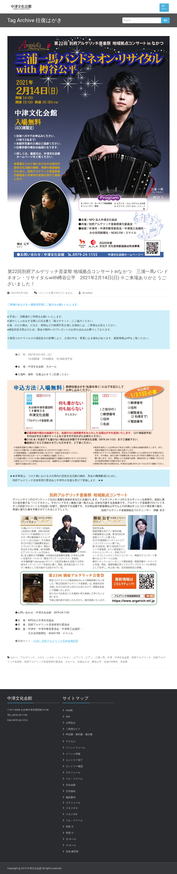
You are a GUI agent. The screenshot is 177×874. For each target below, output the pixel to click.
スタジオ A (72, 808)
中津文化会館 (122, 657)
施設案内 (71, 797)
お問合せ (71, 722)
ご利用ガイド (73, 729)
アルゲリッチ (27, 657)
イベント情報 (73, 753)
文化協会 (71, 791)
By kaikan (87, 292)
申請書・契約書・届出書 (79, 734)
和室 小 (70, 832)
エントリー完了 (74, 760)
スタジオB (71, 814)
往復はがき (83, 661)
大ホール (70, 661)
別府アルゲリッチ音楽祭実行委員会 (43, 661)
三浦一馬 (100, 657)
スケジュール (73, 772)
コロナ (40, 657)
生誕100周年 (111, 661)
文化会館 (71, 784)
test (68, 716)
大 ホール (71, 839)
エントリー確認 (74, 766)
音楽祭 (124, 661)
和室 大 (70, 826)
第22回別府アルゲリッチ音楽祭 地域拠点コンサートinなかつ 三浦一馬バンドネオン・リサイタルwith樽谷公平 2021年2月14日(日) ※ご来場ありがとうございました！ (87, 277)
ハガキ (50, 657)
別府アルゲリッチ (141, 657)
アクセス (71, 741)
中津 (109, 657)
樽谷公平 (97, 661)
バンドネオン (64, 657)
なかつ (14, 657)
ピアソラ (78, 657)
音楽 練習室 (72, 851)
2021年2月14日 (19, 292)
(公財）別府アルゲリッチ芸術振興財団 (55, 641)
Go (165, 20)
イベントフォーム (75, 747)
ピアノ (89, 657)
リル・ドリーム (74, 778)
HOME (69, 710)
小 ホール (71, 845)
